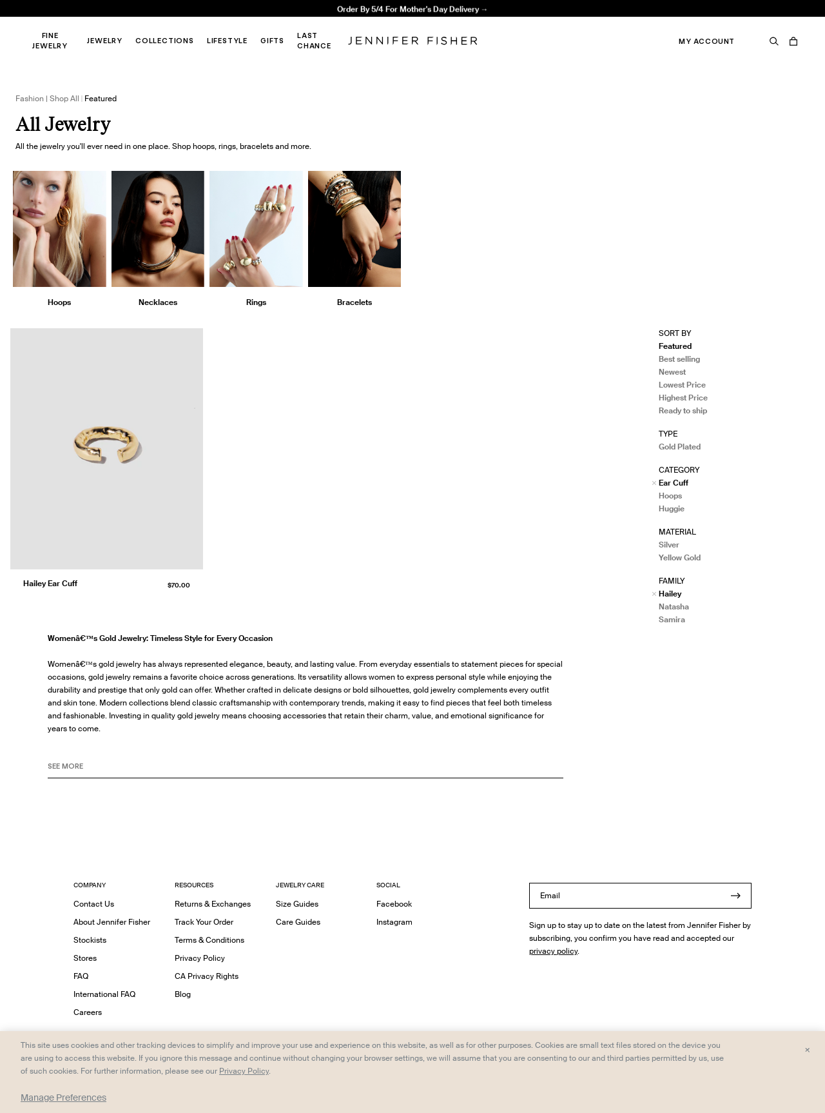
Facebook (394, 904)
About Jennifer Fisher (111, 922)
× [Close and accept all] (807, 1049)
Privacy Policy (200, 958)
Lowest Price (682, 384)
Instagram (394, 922)
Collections (164, 40)
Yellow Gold (680, 557)
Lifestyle (227, 40)
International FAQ (104, 994)
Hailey (670, 593)
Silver (669, 544)
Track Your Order (204, 922)
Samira (672, 619)
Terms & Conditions (209, 940)
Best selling (679, 359)
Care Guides (298, 922)
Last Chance (314, 40)
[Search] (774, 41)
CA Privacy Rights (206, 976)
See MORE (65, 766)
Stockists (89, 940)
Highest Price (683, 397)
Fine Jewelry (50, 40)
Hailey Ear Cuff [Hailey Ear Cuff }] (50, 583)
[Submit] (735, 895)
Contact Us (93, 904)
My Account (707, 41)
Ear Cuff (673, 482)
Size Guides (297, 904)
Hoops (670, 495)
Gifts (272, 40)
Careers (87, 1012)
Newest (672, 372)
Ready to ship (683, 410)
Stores (85, 958)
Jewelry (104, 40)
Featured (675, 346)
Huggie (671, 508)
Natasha (674, 606)
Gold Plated (680, 446)
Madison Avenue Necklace (254, 23)
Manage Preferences (63, 1097)
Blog (183, 994)
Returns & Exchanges (213, 904)
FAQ (80, 976)
